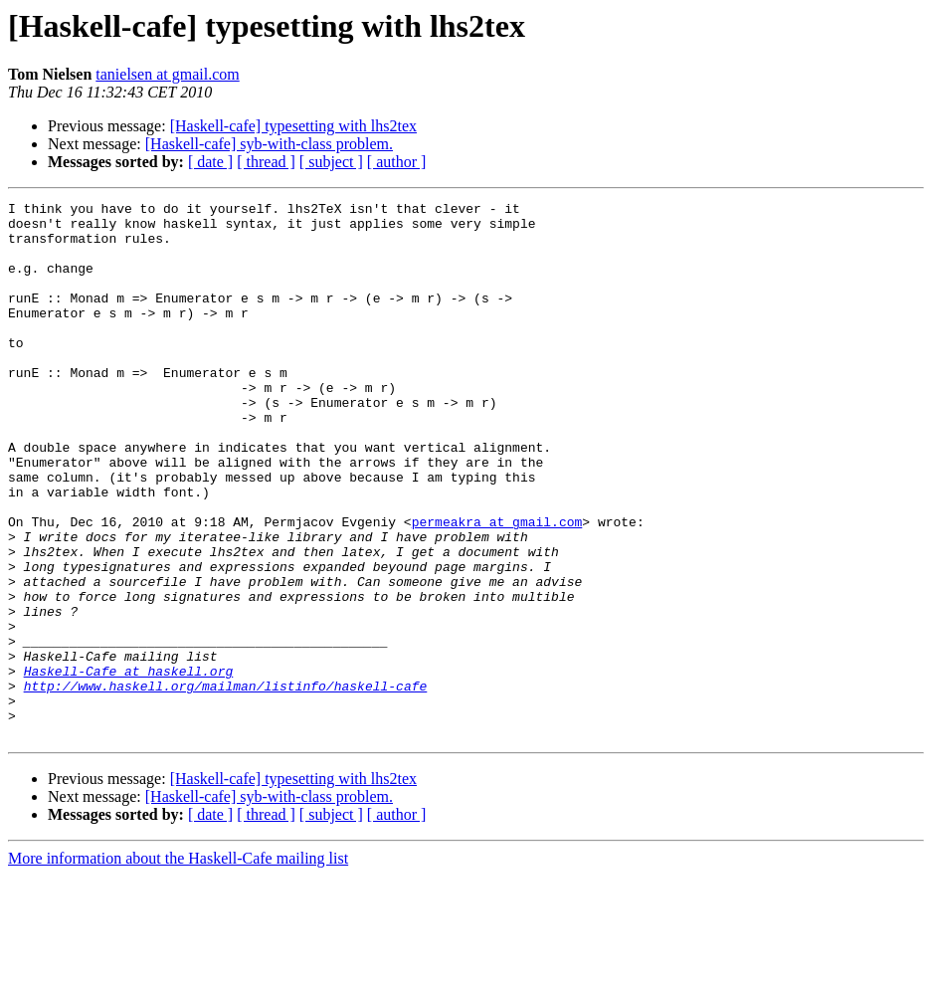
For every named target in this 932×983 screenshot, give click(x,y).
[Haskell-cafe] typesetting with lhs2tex (293, 125)
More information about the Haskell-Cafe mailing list (178, 965)
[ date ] (210, 161)
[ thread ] (266, 161)
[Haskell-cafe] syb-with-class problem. (269, 143)
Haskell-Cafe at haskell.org (129, 766)
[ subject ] (331, 161)
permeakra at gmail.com (497, 587)
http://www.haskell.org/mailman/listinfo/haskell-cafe (226, 784)
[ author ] (397, 161)
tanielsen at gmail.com (167, 74)
